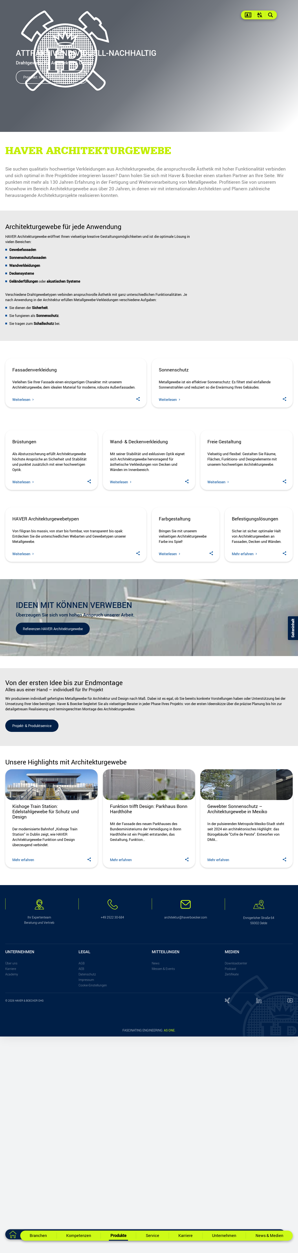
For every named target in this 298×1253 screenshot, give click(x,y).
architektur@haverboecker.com (185, 1134)
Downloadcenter (236, 1179)
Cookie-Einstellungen (93, 1201)
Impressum (86, 1196)
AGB (82, 1179)
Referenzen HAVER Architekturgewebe (53, 845)
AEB (81, 1185)
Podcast (230, 1185)
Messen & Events (163, 1185)
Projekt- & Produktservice (31, 942)
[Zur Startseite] (12, 1234)
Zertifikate (232, 1190)
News (155, 1179)
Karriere (10, 1185)
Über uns (11, 1179)
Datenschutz (87, 1190)
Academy (11, 1190)
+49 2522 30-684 (112, 1134)
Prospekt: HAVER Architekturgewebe (51, 77)
